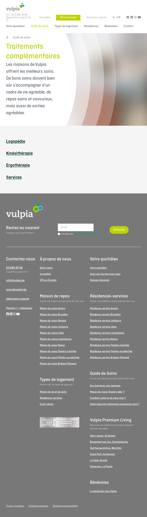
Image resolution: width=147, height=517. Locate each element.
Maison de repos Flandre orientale (58, 351)
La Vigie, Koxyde (98, 460)
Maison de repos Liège (52, 333)
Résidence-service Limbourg (105, 320)
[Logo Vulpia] (73, 7)
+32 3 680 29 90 (19, 15)
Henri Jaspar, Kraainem (102, 436)
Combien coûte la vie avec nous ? (108, 398)
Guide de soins (40, 26)
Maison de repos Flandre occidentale (59, 357)
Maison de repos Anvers (52, 308)
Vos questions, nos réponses (105, 385)
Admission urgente (96, 17)
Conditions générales (38, 506)
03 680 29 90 (14, 268)
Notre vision (46, 268)
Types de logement (66, 26)
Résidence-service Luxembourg (107, 333)
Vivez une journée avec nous (105, 274)
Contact (128, 26)
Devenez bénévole (99, 280)
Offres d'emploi (68, 17)
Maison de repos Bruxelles (54, 314)
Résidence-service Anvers (104, 308)
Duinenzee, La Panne (101, 466)
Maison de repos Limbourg (54, 327)
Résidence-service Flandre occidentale (111, 351)
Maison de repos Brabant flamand (58, 363)
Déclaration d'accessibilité (65, 506)
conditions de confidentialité (87, 234)
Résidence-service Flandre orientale (109, 345)
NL (114, 17)
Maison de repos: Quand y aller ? (107, 392)
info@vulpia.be (15, 280)
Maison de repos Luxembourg (55, 339)
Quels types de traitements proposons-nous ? (114, 404)
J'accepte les (81, 234)
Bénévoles (111, 26)
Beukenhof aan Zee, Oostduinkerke (109, 442)
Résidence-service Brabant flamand (109, 357)
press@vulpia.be (16, 290)
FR (118, 17)
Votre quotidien (15, 26)
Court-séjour (47, 404)
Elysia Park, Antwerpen (102, 454)
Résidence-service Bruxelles (105, 314)
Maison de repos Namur (52, 345)
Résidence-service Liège (103, 327)
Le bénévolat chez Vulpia (103, 491)
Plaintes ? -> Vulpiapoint (19, 308)
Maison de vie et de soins (53, 392)
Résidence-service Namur (104, 339)
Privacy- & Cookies (15, 506)
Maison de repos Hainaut (53, 320)
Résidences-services (51, 398)
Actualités (44, 17)
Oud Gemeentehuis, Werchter (106, 448)
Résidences (91, 26)
